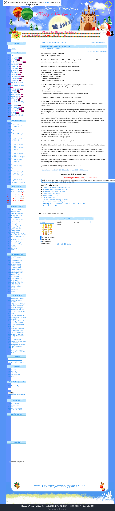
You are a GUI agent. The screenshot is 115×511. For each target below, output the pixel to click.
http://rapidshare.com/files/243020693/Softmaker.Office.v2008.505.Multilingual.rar (64, 170)
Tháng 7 (10, 125)
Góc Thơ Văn (12, 64)
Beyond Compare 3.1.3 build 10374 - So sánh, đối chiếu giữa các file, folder (16, 322)
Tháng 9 (10, 149)
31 (10, 202)
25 (13, 200)
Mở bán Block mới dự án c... (16, 220)
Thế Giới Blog (12, 80)
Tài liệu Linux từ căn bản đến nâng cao (54, 202)
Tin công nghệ (12, 58)
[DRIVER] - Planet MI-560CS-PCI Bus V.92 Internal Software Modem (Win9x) (65, 204)
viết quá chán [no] (13, 280)
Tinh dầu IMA (12, 246)
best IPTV (11, 250)
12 (15, 196)
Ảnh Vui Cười (12, 70)
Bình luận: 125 (12, 371)
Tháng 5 (15, 146)
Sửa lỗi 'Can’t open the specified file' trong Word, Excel (17, 340)
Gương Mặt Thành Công (15, 115)
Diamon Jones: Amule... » (98, 42)
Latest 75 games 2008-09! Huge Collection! (55, 200)
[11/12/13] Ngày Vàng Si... (15, 282)
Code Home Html (13, 96)
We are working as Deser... (15, 273)
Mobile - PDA (11, 105)
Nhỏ (105, 51)
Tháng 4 (10, 131)
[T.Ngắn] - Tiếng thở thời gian (51, 193)
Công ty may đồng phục (15, 215)
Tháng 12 (16, 126)
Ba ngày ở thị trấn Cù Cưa (50, 195)
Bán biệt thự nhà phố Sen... (16, 213)
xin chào (10, 259)
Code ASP (11, 91)
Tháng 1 (10, 134)
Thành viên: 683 (12, 373)
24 (10, 200)
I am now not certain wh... (15, 271)
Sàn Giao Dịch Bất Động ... (16, 244)
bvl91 (61, 48)
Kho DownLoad (12, 76)
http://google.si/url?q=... (14, 264)
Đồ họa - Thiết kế (13, 89)
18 (13, 198)
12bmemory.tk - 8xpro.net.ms (66, 485)
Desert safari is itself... (14, 274)
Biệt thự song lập (13, 224)
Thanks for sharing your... (15, 267)
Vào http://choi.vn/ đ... (14, 288)
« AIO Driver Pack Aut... (47, 42)
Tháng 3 (20, 144)
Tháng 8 (15, 125)
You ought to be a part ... (15, 269)
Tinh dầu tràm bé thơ (14, 230)
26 (15, 200)
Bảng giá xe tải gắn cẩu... (15, 226)
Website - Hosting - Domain (16, 85)
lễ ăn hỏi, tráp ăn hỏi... (14, 218)
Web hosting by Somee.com (57, 509)
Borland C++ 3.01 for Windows (52, 206)
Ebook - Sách (12, 109)
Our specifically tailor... (14, 262)
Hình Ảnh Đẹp (12, 72)
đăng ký (47, 2)
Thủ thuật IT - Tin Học (14, 82)
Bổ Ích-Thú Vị (12, 98)
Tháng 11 (10, 126)
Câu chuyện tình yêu (49, 197)
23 (8, 200)
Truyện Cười (11, 66)
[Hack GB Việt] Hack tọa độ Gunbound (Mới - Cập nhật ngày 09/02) (16, 334)
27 (18, 200)
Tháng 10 (20, 125)
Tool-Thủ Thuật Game (14, 102)
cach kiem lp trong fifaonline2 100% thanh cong (16, 345)
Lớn (94, 51)
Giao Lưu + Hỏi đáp (13, 111)
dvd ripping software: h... (15, 278)
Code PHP (11, 92)
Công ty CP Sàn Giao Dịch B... (17, 240)
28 (21, 200)
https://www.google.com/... (15, 260)
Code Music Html (13, 94)
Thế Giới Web (12, 78)
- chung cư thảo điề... (14, 276)
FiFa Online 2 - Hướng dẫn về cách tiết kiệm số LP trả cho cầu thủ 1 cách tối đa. (16, 309)
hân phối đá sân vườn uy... (15, 222)
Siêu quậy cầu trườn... (14, 286)
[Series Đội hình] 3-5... (14, 284)
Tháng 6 (10, 147)
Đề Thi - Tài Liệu (13, 107)
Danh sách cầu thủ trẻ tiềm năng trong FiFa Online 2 (16, 299)
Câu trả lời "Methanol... (14, 257)
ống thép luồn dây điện (14, 228)
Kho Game (11, 100)
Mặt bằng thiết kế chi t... (15, 209)
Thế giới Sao (11, 74)
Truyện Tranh (12, 68)
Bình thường (99, 51)
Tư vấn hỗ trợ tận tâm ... (15, 211)
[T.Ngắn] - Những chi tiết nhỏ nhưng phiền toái (56, 187)
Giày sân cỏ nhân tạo (14, 232)
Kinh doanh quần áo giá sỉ (15, 242)
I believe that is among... (15, 266)
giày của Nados (12, 248)
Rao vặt (10, 113)
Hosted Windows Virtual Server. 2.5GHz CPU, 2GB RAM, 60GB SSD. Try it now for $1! (57, 506)
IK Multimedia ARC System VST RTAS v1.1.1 (56, 189)
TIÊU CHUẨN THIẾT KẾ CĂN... (17, 234)
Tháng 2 (15, 138)
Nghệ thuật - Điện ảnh (14, 62)
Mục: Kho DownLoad (60, 42)
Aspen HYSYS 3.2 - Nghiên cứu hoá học (54, 191)
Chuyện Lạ (11, 60)
